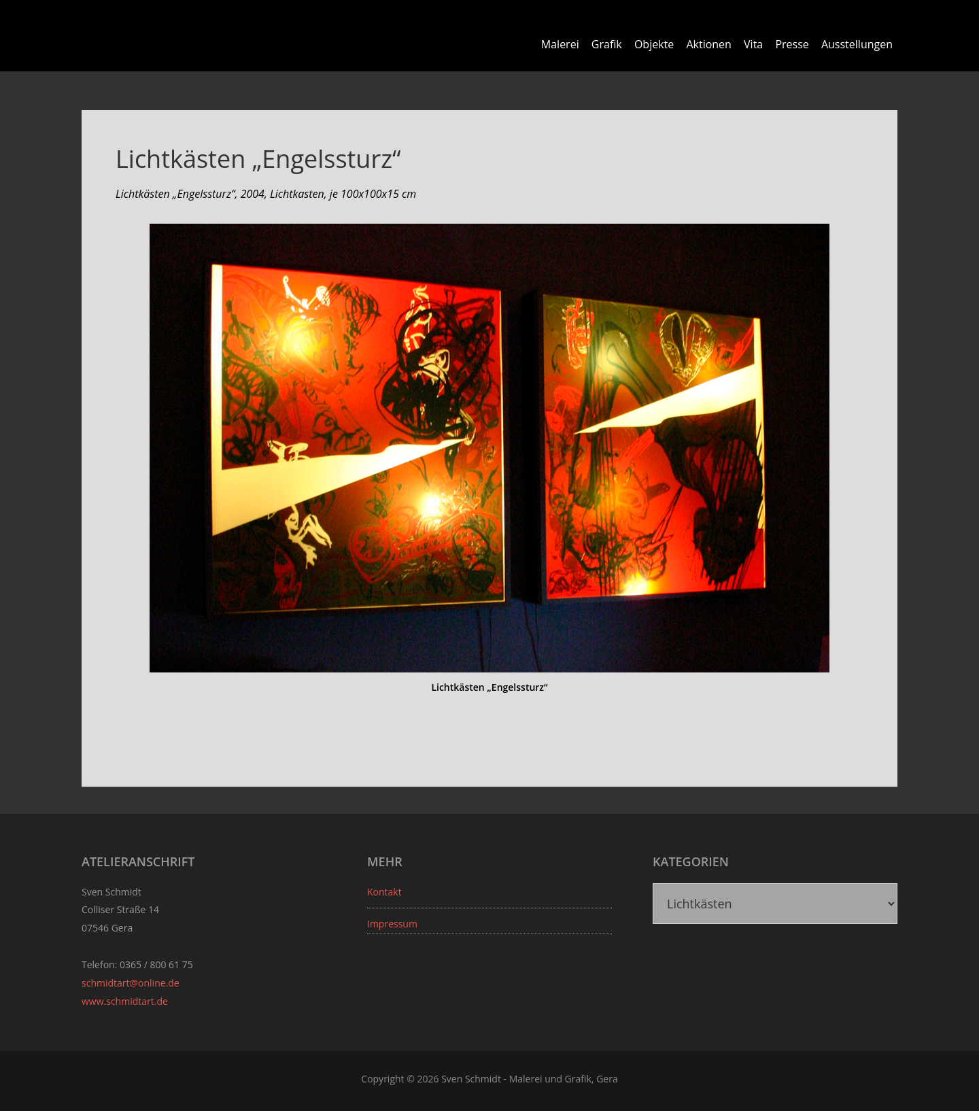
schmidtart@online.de (130, 982)
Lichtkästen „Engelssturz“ (258, 158)
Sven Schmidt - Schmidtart (160, 34)
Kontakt (384, 891)
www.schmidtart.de (125, 1001)
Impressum (392, 923)
